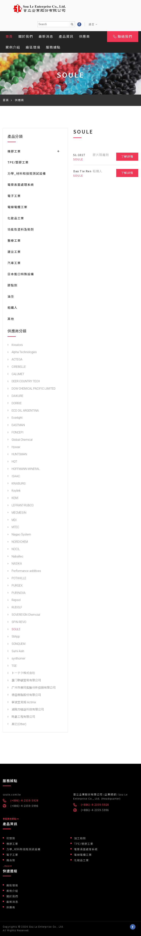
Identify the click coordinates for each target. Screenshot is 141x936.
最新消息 (46, 36)
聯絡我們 (122, 36)
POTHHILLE (17, 579)
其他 (11, 319)
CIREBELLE (17, 367)
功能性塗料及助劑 (21, 230)
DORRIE (15, 404)
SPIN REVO (17, 622)
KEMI (13, 498)
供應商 (84, 36)
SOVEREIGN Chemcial (24, 615)
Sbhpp (14, 637)
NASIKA (15, 564)
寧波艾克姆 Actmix (22, 703)
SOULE (14, 630)
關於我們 (25, 36)
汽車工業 (14, 263)
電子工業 (14, 196)
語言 (93, 24)
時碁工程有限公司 (21, 717)
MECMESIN (17, 513)
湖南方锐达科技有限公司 (26, 710)
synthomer (16, 659)
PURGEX (15, 586)
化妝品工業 (16, 219)
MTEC (13, 528)
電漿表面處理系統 (21, 185)
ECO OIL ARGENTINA (23, 411)
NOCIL (14, 550)
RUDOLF (15, 608)
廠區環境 (33, 47)
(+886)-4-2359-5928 (24, 800)
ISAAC (14, 477)
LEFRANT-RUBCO (21, 506)
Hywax (14, 447)
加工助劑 (80, 838)
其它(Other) (17, 725)
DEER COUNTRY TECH (24, 382)
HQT (12, 462)
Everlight (15, 418)
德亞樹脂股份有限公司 (24, 695)
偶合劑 (10, 860)
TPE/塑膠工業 (18, 163)
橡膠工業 (12, 843)
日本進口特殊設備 (21, 275)
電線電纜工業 (17, 207)
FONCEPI (16, 433)
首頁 (9, 36)
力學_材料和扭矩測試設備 (27, 174)
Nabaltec (15, 557)
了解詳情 (127, 156)
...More (7, 866)
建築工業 (14, 252)
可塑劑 (10, 838)
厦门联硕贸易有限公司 (24, 681)
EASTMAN (16, 426)
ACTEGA (15, 360)
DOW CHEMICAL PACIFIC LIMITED (31, 389)
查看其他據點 (11, 819)
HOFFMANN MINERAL (24, 469)
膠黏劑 (12, 286)
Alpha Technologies (22, 353)
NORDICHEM (18, 542)
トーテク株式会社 (21, 673)
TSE (12, 666)
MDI (12, 520)
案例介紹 (13, 47)
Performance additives (24, 571)
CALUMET (16, 375)
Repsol (14, 600)
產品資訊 (66, 36)
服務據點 (53, 47)
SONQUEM (16, 644)
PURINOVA (17, 593)
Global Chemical (20, 440)
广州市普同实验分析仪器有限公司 (32, 688)
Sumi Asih (16, 652)
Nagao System (19, 535)
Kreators (15, 345)
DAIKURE (15, 396)
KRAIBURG (17, 484)
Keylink (14, 491)
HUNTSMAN (17, 455)
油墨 (11, 297)
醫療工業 (14, 241)
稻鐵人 (12, 308)
